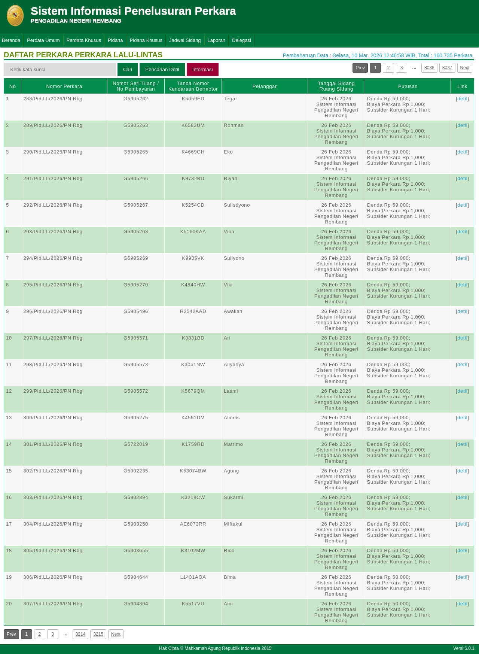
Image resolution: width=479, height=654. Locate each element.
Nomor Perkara (64, 86)
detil (462, 98)
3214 (81, 634)
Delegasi (241, 40)
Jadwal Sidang (185, 40)
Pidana (115, 40)
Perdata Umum (43, 40)
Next (465, 67)
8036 (429, 67)
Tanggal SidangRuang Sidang (336, 86)
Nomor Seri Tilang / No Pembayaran (136, 86)
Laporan (217, 40)
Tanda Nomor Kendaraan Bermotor (193, 86)
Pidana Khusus (146, 40)
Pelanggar (265, 86)
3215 (98, 634)
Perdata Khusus (84, 40)
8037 (447, 67)
